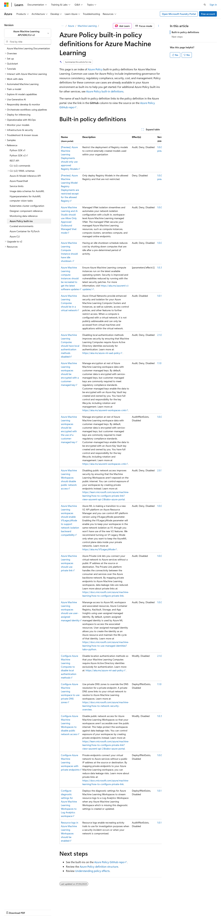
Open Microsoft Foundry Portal (179, 14)
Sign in (213, 4)
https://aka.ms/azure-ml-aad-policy (101, 353)
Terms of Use (92, 909)
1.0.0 (159, 207)
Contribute (62, 909)
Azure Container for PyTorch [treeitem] (25, 231)
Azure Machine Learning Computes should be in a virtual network (69, 303)
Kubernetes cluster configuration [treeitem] (27, 205)
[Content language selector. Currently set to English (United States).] (20, 901)
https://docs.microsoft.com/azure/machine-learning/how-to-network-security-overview (105, 706)
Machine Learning (87, 25)
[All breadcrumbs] (62, 26)
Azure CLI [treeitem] (15, 236)
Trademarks (110, 909)
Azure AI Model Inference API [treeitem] (25, 175)
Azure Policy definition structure (99, 866)
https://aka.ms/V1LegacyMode (98, 549)
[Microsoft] (6, 4)
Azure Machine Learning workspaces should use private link (69, 563)
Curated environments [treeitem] (21, 226)
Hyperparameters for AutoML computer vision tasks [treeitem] (25, 198)
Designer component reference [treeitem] (26, 211)
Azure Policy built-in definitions (104, 91)
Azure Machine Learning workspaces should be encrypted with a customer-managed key (70, 373)
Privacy (75, 909)
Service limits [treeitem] (16, 186)
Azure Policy (95, 69)
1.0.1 (159, 295)
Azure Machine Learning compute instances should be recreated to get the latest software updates (70, 278)
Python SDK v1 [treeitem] (17, 150)
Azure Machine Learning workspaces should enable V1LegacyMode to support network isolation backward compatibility (70, 520)
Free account (208, 14)
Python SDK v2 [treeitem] (18, 155)
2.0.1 (159, 470)
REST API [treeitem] (14, 160)
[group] (110, 489)
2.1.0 (159, 334)
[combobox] (27, 33)
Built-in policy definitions (185, 32)
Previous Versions (31, 909)
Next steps (177, 36)
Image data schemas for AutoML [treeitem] (27, 191)
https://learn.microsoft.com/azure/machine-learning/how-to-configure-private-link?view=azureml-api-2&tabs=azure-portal (105, 495)
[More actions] (159, 26)
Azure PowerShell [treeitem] (19, 181)
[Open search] (204, 5)
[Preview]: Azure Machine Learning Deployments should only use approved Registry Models (69, 157)
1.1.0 (159, 363)
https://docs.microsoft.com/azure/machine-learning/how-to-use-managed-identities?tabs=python (105, 645)
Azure (71, 25)
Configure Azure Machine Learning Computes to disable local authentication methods (69, 666)
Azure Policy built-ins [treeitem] (21, 221)
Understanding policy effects (92, 871)
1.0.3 (159, 267)
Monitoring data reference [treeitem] (23, 216)
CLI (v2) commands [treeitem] (20, 165)
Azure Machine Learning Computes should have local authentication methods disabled (70, 345)
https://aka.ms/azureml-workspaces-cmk (104, 410)
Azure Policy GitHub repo (109, 862)
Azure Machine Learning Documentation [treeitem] (28, 48)
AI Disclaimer (11, 909)
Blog (47, 909)
